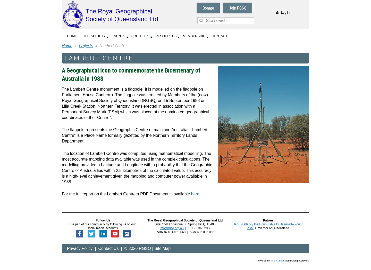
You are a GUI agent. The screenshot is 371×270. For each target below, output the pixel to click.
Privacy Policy (80, 248)
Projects (86, 46)
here (195, 194)
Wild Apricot (277, 260)
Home (67, 46)
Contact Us (108, 248)
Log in (285, 12)
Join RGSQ (237, 8)
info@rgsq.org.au (171, 228)
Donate (208, 8)
